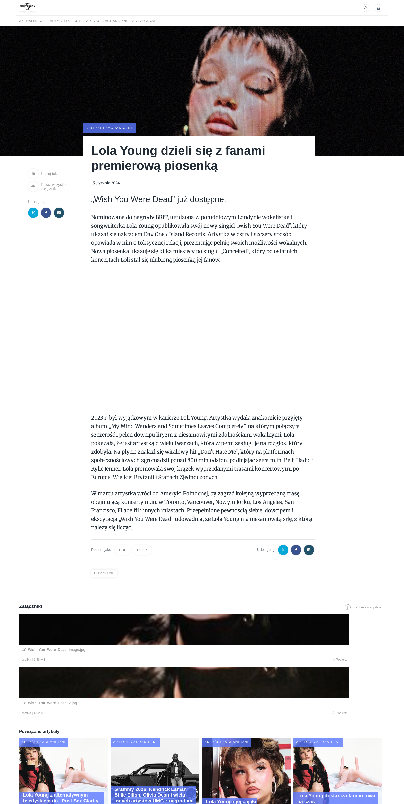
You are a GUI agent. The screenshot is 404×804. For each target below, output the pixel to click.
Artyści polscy (65, 21)
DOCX (142, 549)
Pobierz (97, 660)
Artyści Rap (144, 21)
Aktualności (32, 21)
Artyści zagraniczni (106, 21)
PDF (122, 549)
